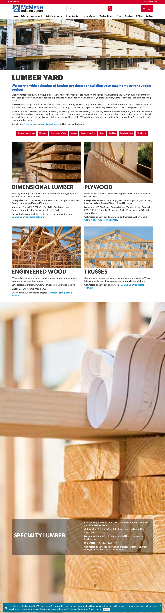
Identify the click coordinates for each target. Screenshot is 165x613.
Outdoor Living (105, 16)
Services (129, 16)
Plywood (43, 133)
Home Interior (89, 16)
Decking (126, 133)
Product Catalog (139, 8)
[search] (87, 9)
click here (13, 609)
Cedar (114, 133)
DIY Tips (139, 16)
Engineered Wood (62, 133)
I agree (106, 609)
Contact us (31, 124)
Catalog (24, 16)
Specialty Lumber (97, 133)
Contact (149, 16)
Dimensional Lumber (24, 133)
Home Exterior (72, 16)
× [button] (160, 605)
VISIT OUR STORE (14, 2)
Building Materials (54, 16)
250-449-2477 (153, 2)
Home (15, 16)
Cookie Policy (77, 609)
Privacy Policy (95, 609)
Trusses (80, 133)
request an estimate (49, 124)
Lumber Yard (36, 16)
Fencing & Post (142, 133)
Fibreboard (81, 140)
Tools (119, 16)
